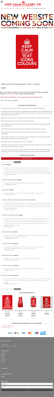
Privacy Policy (6, 396)
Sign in (3, 346)
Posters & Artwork (19, 8)
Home (2, 8)
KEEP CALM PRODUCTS (9, 8)
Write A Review (27, 158)
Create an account (11, 346)
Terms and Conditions (13, 396)
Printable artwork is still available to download (21, 97)
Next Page (17, 162)
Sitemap (3, 362)
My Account (4, 344)
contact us (10, 94)
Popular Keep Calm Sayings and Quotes (24, 396)
